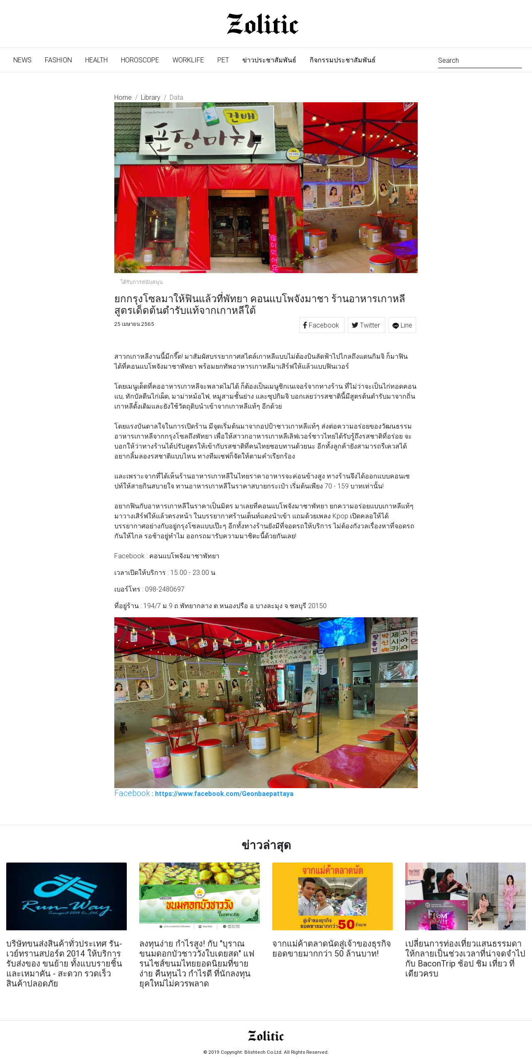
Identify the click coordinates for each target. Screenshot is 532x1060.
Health (96, 60)
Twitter (367, 325)
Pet (223, 60)
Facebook (322, 325)
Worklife (188, 60)
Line (402, 325)
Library (150, 97)
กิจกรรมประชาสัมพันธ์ (343, 60)
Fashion (58, 60)
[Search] (480, 59)
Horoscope (140, 60)
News (25, 59)
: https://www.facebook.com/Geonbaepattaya (203, 793)
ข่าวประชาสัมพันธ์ (269, 60)
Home (123, 97)
